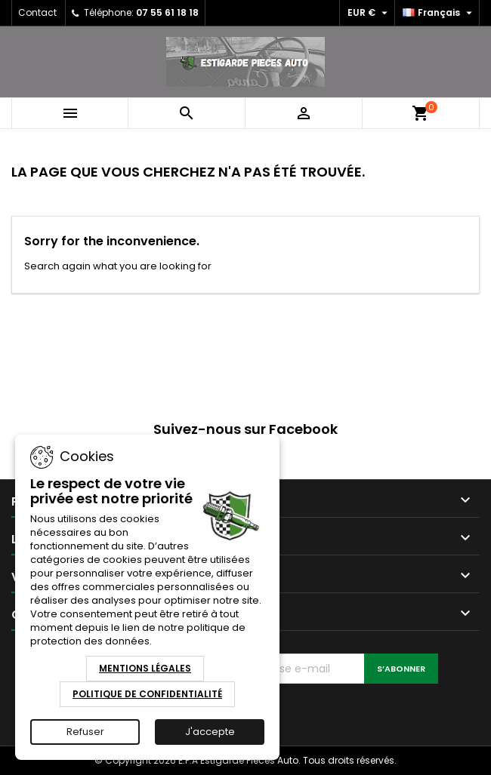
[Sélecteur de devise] (369, 13)
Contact (37, 12)
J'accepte (210, 731)
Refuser (85, 731)
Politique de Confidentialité (147, 693)
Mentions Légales (145, 668)
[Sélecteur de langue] (439, 13)
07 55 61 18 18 (167, 12)
